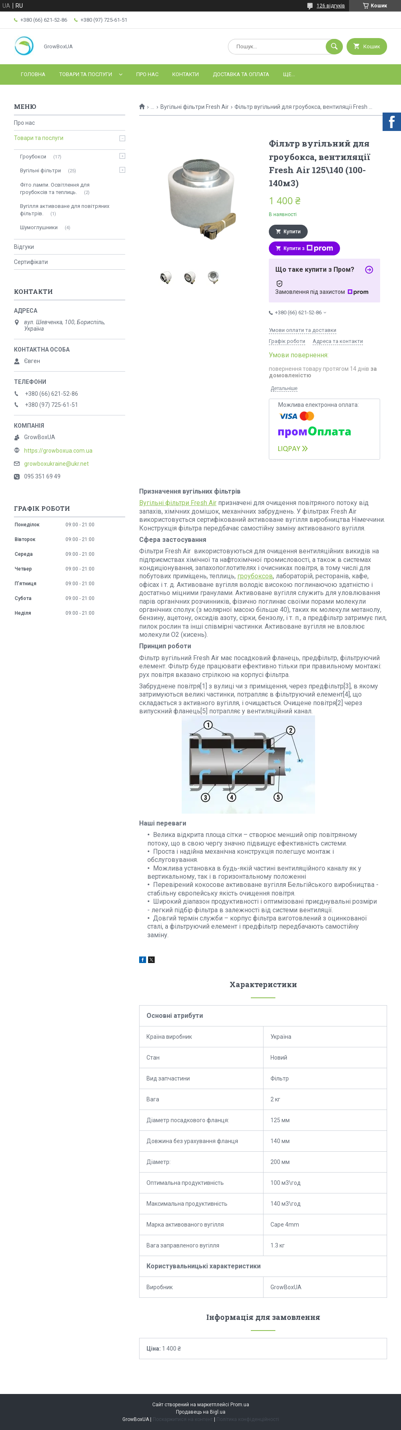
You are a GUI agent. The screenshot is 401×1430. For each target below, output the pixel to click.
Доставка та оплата (241, 74)
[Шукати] (334, 46)
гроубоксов (255, 576)
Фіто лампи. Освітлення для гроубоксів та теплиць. (55, 188)
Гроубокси (33, 156)
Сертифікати (31, 262)
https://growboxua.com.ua (58, 450)
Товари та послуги (85, 74)
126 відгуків (331, 6)
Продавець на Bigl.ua (200, 1412)
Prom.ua (239, 1404)
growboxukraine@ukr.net (56, 463)
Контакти (185, 74)
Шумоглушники (39, 227)
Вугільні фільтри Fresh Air (194, 107)
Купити (292, 232)
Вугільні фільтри (40, 170)
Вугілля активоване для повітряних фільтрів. (64, 210)
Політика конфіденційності (247, 1419)
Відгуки (24, 247)
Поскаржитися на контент (183, 1419)
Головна (33, 74)
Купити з (308, 248)
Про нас (147, 74)
